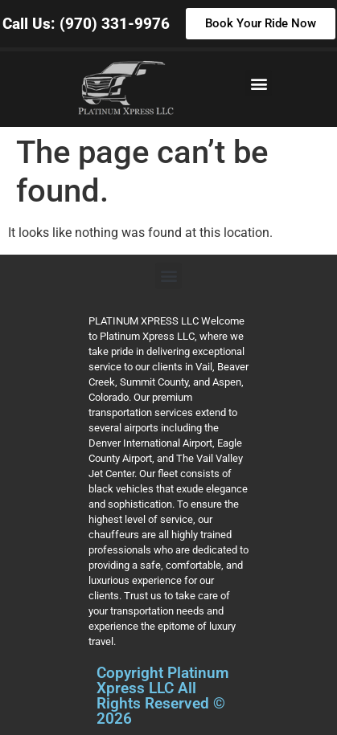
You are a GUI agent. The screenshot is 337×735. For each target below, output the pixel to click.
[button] (258, 83)
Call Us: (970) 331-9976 (86, 23)
